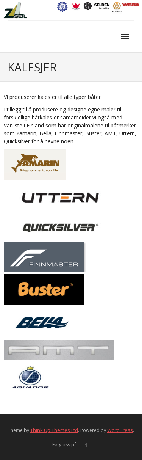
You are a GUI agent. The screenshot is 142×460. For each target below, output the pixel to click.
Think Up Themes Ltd (54, 430)
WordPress (120, 430)
